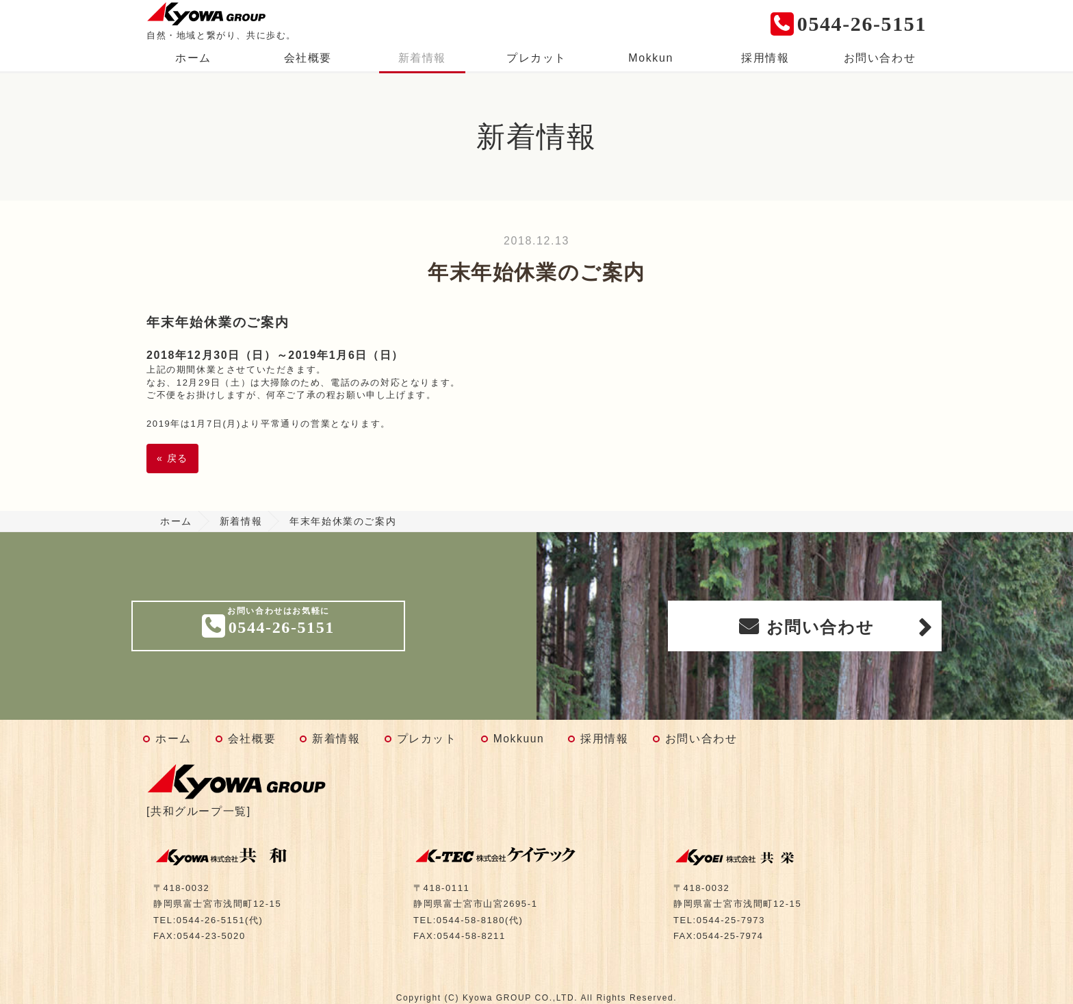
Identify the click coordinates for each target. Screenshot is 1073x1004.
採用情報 (765, 58)
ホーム (193, 58)
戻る (172, 458)
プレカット (536, 58)
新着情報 (422, 58)
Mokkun (650, 58)
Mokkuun (519, 738)
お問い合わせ (880, 58)
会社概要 (308, 58)
